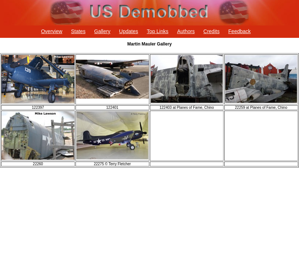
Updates (128, 31)
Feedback (239, 31)
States (78, 31)
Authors (186, 31)
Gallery (102, 31)
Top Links (157, 31)
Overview (51, 31)
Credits (211, 31)
